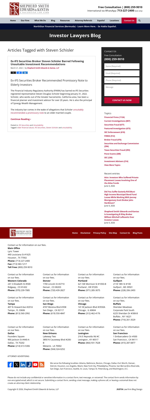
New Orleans (50, 333)
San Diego (48, 303)
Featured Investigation (117, 128)
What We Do (40, 20)
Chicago (82, 303)
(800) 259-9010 (133, 7)
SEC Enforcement (114, 132)
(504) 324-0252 (58, 349)
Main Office (14, 248)
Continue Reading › (21, 119)
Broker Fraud (112, 139)
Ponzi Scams (112, 154)
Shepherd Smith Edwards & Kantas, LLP (41, 389)
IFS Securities (24, 125)
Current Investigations (117, 121)
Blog (53, 20)
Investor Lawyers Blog (29, 8)
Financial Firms (114, 117)
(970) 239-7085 (23, 290)
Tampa (11, 303)
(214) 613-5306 (23, 346)
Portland (82, 280)
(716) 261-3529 (128, 319)
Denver (47, 280)
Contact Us (129, 20)
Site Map (113, 233)
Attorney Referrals (83, 20)
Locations (114, 20)
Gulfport (117, 280)
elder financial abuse (25, 127)
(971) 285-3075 (93, 290)
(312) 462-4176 (93, 313)
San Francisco (120, 333)
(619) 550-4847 (58, 313)
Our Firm (25, 20)
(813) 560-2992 (23, 313)
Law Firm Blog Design (129, 389)
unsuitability (67, 127)
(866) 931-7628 (93, 342)
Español (101, 20)
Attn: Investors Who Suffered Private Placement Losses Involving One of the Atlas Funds (121, 180)
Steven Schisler (52, 127)
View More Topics (112, 165)
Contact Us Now (121, 100)
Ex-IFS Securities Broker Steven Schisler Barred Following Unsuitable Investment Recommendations (47, 62)
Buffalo (117, 303)
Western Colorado (17, 280)
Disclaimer (85, 233)
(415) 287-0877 (128, 342)
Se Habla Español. (107, 26)
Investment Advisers (116, 161)
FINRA (109, 136)
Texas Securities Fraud (117, 150)
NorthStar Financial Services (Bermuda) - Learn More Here (64, 26)
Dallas (11, 333)
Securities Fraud (114, 124)
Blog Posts (137, 233)
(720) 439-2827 (58, 290)
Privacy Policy (99, 233)
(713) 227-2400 (23, 260)
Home (13, 20)
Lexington (83, 333)
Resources (65, 20)
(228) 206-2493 (128, 290)
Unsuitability (38, 125)
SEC (108, 157)
